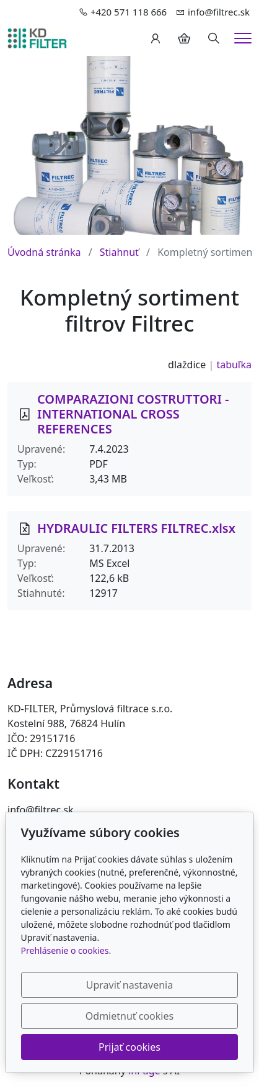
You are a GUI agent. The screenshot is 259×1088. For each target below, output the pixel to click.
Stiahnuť (119, 252)
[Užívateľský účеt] (155, 38)
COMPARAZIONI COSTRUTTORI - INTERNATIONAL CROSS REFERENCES (133, 414)
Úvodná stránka (44, 252)
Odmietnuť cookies (129, 1016)
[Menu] (243, 38)
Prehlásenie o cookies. (66, 950)
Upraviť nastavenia (129, 985)
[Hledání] (213, 38)
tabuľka (234, 364)
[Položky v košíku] (184, 38)
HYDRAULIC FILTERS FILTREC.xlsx (136, 528)
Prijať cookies (129, 1047)
